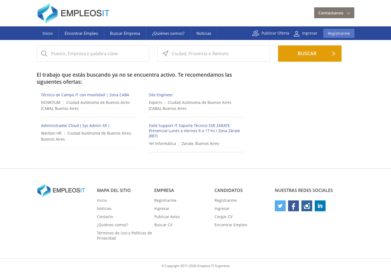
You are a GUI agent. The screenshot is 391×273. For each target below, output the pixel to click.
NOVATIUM (51, 102)
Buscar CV (163, 224)
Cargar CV (223, 216)
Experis (155, 102)
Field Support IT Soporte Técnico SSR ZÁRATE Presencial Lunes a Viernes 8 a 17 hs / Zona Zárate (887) (194, 130)
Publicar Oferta (275, 32)
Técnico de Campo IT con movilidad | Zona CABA (85, 94)
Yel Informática (162, 143)
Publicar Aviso (167, 216)
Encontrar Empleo (81, 33)
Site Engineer (161, 94)
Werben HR (51, 133)
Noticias (203, 33)
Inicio (48, 33)
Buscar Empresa (125, 33)
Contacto (105, 216)
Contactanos (330, 12)
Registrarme (339, 33)
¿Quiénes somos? (168, 33)
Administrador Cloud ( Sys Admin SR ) (75, 125)
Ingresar (309, 32)
